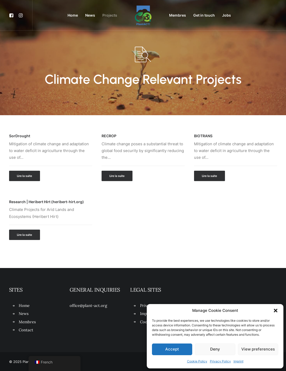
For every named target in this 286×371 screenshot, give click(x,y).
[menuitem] (12, 15)
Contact (26, 329)
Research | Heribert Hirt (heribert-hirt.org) (46, 202)
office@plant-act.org (88, 305)
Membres (177, 15)
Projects (109, 15)
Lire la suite (24, 176)
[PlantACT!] (143, 15)
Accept (172, 349)
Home (73, 15)
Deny (215, 349)
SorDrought (19, 136)
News (90, 15)
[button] (275, 310)
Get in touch (204, 15)
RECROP (109, 136)
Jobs (226, 15)
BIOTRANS (203, 136)
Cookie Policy (197, 361)
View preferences (258, 349)
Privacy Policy (220, 361)
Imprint (238, 361)
